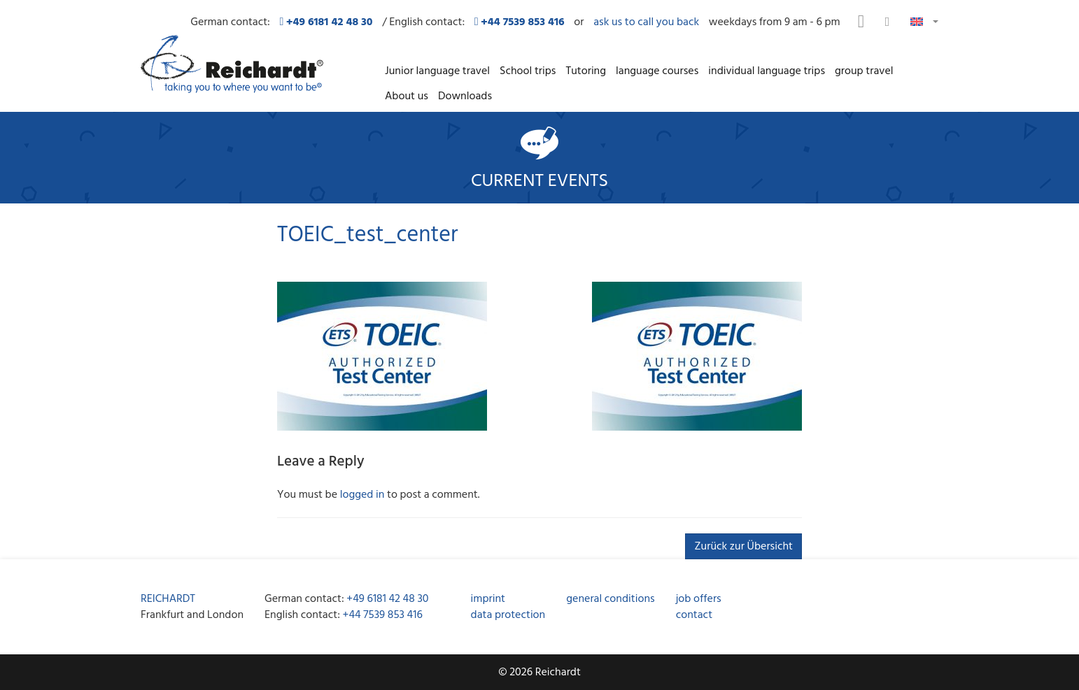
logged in (362, 494)
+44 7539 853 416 (383, 614)
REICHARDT (168, 598)
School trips (528, 71)
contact (694, 614)
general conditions (610, 598)
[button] (924, 20)
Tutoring (585, 71)
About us (406, 96)
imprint (488, 598)
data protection (508, 614)
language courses (657, 71)
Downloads (465, 96)
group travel (864, 71)
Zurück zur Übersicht (743, 546)
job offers (698, 598)
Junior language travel (437, 71)
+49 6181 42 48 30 (387, 598)
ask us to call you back (646, 22)
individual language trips (766, 71)
